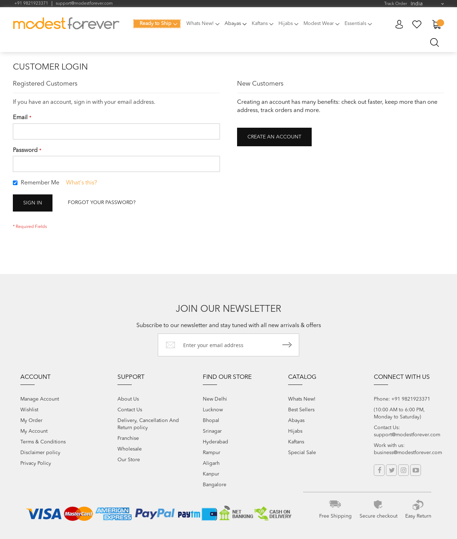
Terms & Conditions (43, 441)
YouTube (415, 470)
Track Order (395, 4)
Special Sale (302, 452)
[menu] (254, 28)
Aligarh (211, 463)
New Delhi (215, 399)
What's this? (81, 183)
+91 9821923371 (31, 3)
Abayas (296, 420)
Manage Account (39, 399)
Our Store (128, 459)
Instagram (403, 470)
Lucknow (213, 409)
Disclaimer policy (40, 452)
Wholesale (129, 449)
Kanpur (211, 474)
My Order (31, 420)
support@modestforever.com (84, 3)
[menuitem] (157, 23)
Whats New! (302, 399)
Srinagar (212, 431)
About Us (128, 399)
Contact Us (129, 409)
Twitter (391, 470)
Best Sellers (301, 409)
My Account (399, 24)
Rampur (211, 452)
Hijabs (295, 431)
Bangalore (214, 484)
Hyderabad (215, 441)
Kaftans (296, 441)
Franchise (128, 438)
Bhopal (211, 420)
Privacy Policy (35, 463)
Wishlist (29, 409)
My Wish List (417, 24)
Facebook (379, 470)
